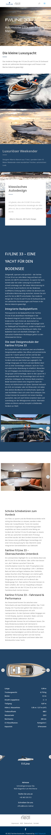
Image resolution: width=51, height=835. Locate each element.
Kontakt (36, 823)
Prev (3, 428)
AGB (21, 823)
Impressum (15, 823)
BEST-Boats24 (40, 833)
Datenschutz (28, 823)
